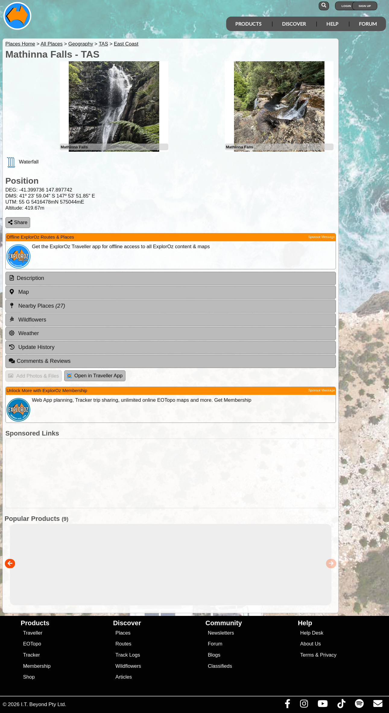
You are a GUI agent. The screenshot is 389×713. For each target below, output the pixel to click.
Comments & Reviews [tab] (39, 361)
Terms (307, 655)
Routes (123, 644)
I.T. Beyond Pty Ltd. (43, 704)
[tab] (170, 278)
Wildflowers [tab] (27, 319)
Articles (123, 677)
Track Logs (127, 655)
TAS (103, 44)
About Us (310, 644)
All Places (52, 44)
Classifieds (220, 666)
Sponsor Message (321, 237)
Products (248, 24)
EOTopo (32, 644)
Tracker (31, 655)
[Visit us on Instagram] (304, 705)
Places (123, 633)
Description (30, 278)
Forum (368, 24)
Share (17, 222)
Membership (36, 666)
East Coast (126, 44)
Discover (294, 24)
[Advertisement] (169, 473)
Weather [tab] (23, 333)
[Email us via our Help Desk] (377, 705)
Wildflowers (128, 666)
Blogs (214, 655)
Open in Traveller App (94, 376)
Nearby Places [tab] (36, 306)
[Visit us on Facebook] (287, 705)
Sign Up (365, 6)
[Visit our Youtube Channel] (322, 705)
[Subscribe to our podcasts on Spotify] (359, 705)
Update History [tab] (31, 347)
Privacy (328, 655)
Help (332, 24)
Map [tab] (18, 292)
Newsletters (221, 633)
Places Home (20, 44)
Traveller (32, 633)
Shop (29, 677)
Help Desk (312, 633)
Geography (80, 44)
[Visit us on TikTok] (341, 705)
